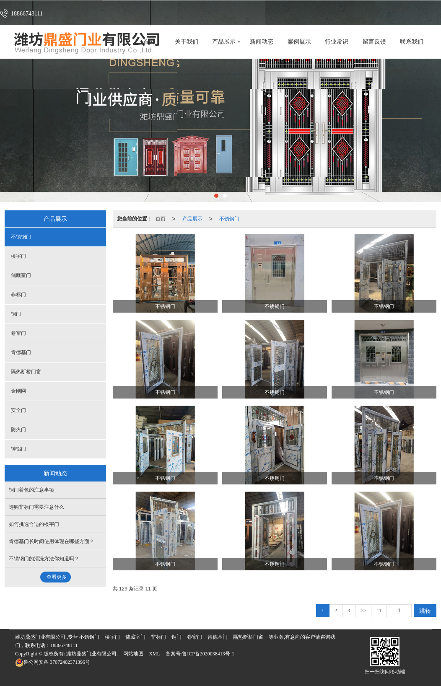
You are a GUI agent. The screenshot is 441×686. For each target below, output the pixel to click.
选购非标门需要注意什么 (36, 507)
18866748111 (64, 645)
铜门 (16, 314)
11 (378, 611)
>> (363, 611)
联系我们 (411, 42)
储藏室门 (21, 275)
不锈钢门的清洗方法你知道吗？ (44, 559)
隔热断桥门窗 (26, 372)
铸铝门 (18, 449)
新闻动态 (261, 42)
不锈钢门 (229, 219)
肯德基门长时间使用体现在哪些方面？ (51, 541)
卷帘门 (18, 333)
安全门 (18, 410)
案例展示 (299, 42)
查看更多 (57, 577)
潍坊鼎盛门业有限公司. (92, 654)
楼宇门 (18, 256)
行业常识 (336, 42)
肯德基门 (21, 352)
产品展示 (224, 42)
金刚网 (18, 391)
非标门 (18, 295)
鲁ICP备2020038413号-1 (208, 654)
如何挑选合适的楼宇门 (34, 524)
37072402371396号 (52, 662)
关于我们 (186, 42)
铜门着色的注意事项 (31, 490)
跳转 (425, 610)
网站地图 (133, 654)
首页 (161, 219)
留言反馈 (374, 42)
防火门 (18, 429)
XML (154, 654)
